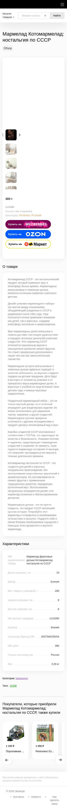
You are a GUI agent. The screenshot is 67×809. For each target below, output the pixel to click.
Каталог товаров (7, 15)
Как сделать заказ (54, 800)
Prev (2, 135)
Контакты (18, 796)
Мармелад (22, 678)
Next (20, 135)
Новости (36, 796)
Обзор (8, 48)
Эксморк (20, 791)
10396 (13, 685)
